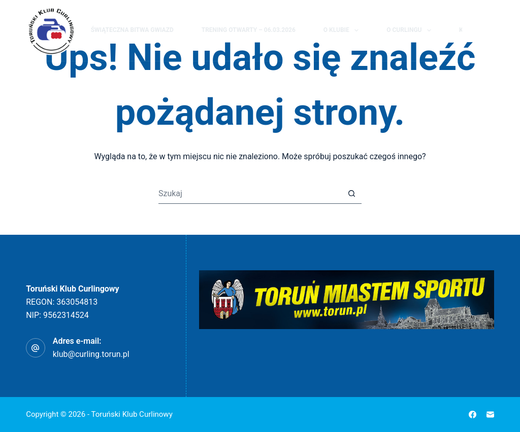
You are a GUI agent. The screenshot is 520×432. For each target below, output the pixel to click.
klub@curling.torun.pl (91, 354)
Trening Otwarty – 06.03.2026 (249, 29)
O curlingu (410, 30)
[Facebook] (489, 30)
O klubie (343, 30)
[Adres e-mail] (490, 414)
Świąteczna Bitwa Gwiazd (132, 29)
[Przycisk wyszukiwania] (351, 194)
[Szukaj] (471, 30)
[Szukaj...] (249, 194)
